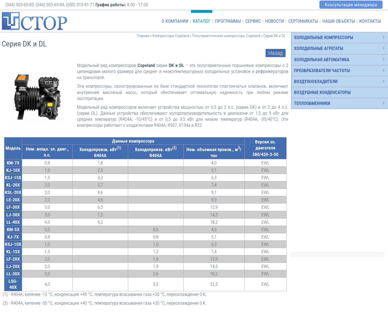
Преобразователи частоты (322, 70)
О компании (174, 21)
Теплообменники (312, 103)
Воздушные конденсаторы (322, 92)
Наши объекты (338, 21)
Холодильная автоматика (321, 59)
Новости (274, 21)
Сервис (253, 21)
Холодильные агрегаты (318, 48)
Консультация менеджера (351, 4)
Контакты (370, 21)
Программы (228, 21)
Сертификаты (303, 21)
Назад (275, 53)
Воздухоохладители (315, 81)
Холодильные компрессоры (323, 37)
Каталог (201, 21)
